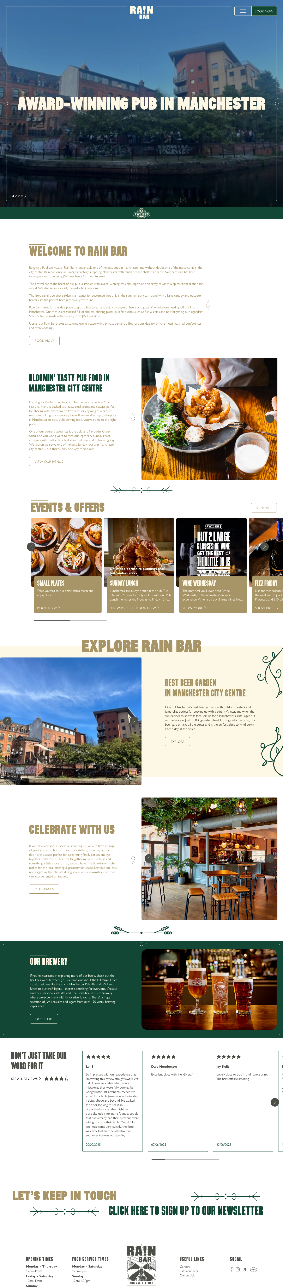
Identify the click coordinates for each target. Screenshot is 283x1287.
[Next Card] (264, 547)
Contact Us (187, 1275)
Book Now (264, 11)
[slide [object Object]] (13, 196)
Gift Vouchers (189, 1271)
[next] (10, 196)
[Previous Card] (31, 547)
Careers (185, 1266)
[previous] (149, 419)
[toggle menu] (243, 11)
